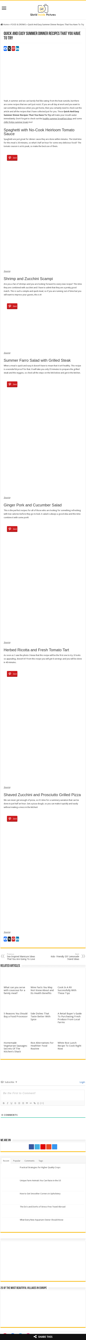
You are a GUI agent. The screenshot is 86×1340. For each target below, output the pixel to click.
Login (82, 1082)
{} (38, 1103)
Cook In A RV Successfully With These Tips (67, 990)
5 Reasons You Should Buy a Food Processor (16, 1015)
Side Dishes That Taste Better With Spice (40, 1016)
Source (7, 271)
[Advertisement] (43, 76)
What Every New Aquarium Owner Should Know (41, 1220)
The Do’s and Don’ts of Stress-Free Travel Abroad (42, 1206)
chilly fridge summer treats (16, 122)
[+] (42, 1103)
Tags (40, 1161)
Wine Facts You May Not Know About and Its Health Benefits (42, 990)
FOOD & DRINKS (18, 24)
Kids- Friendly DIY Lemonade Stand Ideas (62, 956)
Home (4, 24)
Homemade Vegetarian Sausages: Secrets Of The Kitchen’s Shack (15, 1047)
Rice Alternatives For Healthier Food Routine (42, 1045)
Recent (6, 1161)
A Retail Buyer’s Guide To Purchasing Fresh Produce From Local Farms (70, 1018)
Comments (29, 1161)
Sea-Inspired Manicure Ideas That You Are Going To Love (23, 956)
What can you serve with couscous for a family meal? (14, 990)
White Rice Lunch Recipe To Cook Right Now (69, 1045)
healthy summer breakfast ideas (57, 118)
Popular (16, 1161)
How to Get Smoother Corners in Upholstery (40, 1193)
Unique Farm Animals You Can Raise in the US (40, 1180)
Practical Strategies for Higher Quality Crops (40, 1167)
